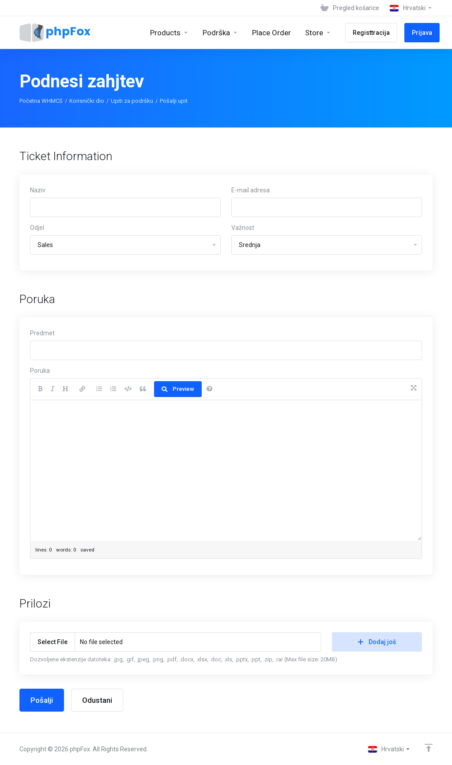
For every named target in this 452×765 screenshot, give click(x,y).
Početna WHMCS (41, 101)
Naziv (37, 190)
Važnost (242, 227)
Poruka (40, 370)
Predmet (42, 333)
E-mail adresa (250, 190)
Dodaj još (377, 641)
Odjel (37, 227)
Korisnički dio (86, 101)
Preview (178, 389)
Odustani (97, 700)
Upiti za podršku (132, 101)
